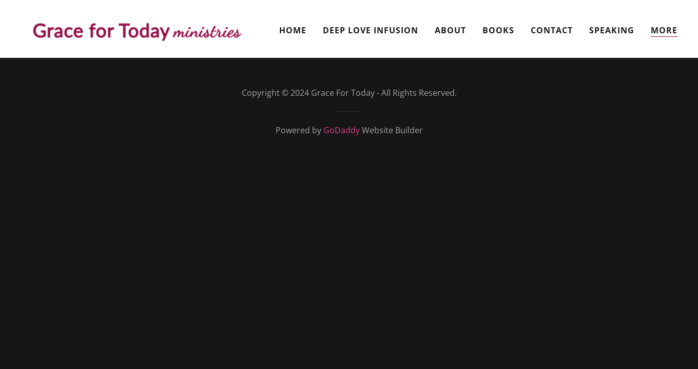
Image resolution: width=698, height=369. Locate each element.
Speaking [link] (611, 30)
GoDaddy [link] (341, 130)
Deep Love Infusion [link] (370, 30)
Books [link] (498, 30)
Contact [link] (552, 30)
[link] (135, 27)
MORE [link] (664, 30)
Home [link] (292, 30)
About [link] (450, 30)
